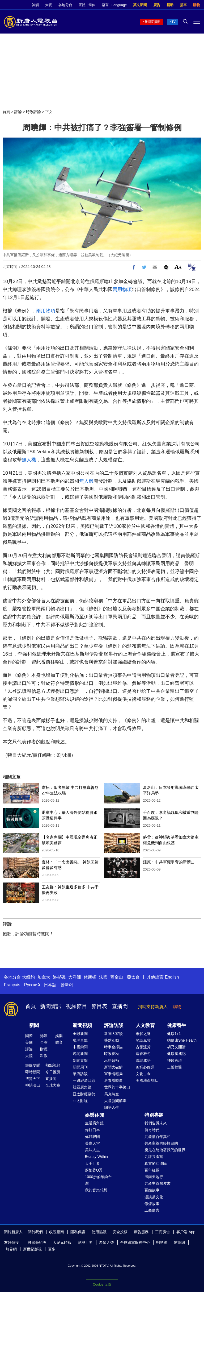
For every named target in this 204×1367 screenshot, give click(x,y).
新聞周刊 (80, 1067)
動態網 (179, 1242)
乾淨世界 (85, 1242)
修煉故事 (151, 1204)
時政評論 (33, 112)
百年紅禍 (151, 1170)
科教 (44, 1056)
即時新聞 (32, 1072)
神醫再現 (174, 1060)
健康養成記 (176, 1053)
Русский (32, 985)
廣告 (156, 5)
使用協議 (99, 1232)
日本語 (50, 985)
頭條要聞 (32, 1065)
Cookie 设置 (102, 1284)
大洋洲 (74, 977)
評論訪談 (113, 1025)
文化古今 (143, 1074)
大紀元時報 (62, 1242)
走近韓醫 (174, 1067)
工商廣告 (151, 1210)
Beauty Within (96, 1156)
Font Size (178, 266)
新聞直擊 (80, 1060)
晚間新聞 (80, 1053)
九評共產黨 (153, 1156)
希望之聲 (106, 1242)
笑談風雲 (143, 1040)
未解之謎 (143, 1034)
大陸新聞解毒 (115, 1101)
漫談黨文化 (153, 1197)
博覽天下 (32, 1078)
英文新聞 (140, 5)
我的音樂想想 (96, 1190)
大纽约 (28, 977)
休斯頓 (90, 977)
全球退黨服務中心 (135, 1242)
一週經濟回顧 (84, 1080)
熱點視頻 (52, 1065)
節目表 (99, 1006)
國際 (29, 1036)
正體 (82, 5)
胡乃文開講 (176, 1047)
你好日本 (92, 1130)
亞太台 (133, 977)
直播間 (120, 1006)
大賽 (48, 5)
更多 (52, 1249)
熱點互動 (111, 1040)
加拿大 (43, 977)
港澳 (44, 1036)
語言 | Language (114, 5)
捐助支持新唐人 (153, 1006)
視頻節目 (76, 1006)
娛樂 (59, 1036)
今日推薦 (52, 1072)
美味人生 (92, 1150)
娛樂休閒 (94, 1115)
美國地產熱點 (147, 1080)
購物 (196, 5)
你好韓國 (92, 1136)
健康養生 (176, 1025)
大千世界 (92, 1163)
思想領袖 (111, 1060)
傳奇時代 (151, 1130)
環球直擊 (80, 1040)
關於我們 (35, 1232)
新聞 (34, 1025)
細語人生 (111, 1107)
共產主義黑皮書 (157, 1183)
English (172, 977)
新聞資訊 (50, 1006)
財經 (44, 1049)
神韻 (35, 5)
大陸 (29, 1056)
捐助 (170, 5)
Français (12, 985)
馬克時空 (111, 1094)
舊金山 (116, 977)
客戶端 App (185, 1232)
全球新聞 (80, 1034)
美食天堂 (92, 1143)
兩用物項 (122, 289)
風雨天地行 (153, 1177)
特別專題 (154, 1115)
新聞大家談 (113, 1034)
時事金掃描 (113, 1047)
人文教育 (145, 1025)
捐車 (183, 5)
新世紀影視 (32, 1249)
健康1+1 (174, 1034)
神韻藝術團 (37, 1242)
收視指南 (56, 1232)
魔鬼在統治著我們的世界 (164, 1150)
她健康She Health (182, 1040)
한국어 (66, 985)
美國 (29, 1042)
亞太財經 (80, 1101)
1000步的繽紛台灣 (98, 1180)
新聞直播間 (152, 22)
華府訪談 (80, 1074)
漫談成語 (143, 1060)
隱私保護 (77, 1232)
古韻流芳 (143, 1047)
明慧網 (161, 1242)
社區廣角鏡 (82, 1087)
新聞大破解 (113, 1067)
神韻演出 (32, 1085)
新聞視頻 (82, 1025)
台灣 (44, 1042)
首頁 (6, 112)
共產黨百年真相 (157, 1136)
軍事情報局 (113, 1074)
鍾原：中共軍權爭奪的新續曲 (169, 862)
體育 (59, 1042)
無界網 (11, 1249)
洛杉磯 (59, 977)
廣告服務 (141, 1232)
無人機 (29, 459)
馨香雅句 (143, 1053)
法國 (103, 977)
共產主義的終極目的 (161, 1143)
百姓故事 (151, 1190)
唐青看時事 (113, 1080)
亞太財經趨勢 (84, 1094)
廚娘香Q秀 (94, 1170)
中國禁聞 (80, 1047)
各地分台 (65, 5)
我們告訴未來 (155, 1123)
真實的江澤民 (155, 1163)
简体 (91, 5)
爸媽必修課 (145, 1067)
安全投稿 (120, 1232)
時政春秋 (111, 1053)
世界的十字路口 (117, 1087)
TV (174, 22)
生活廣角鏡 (94, 1123)
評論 (18, 112)
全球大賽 (52, 1085)
